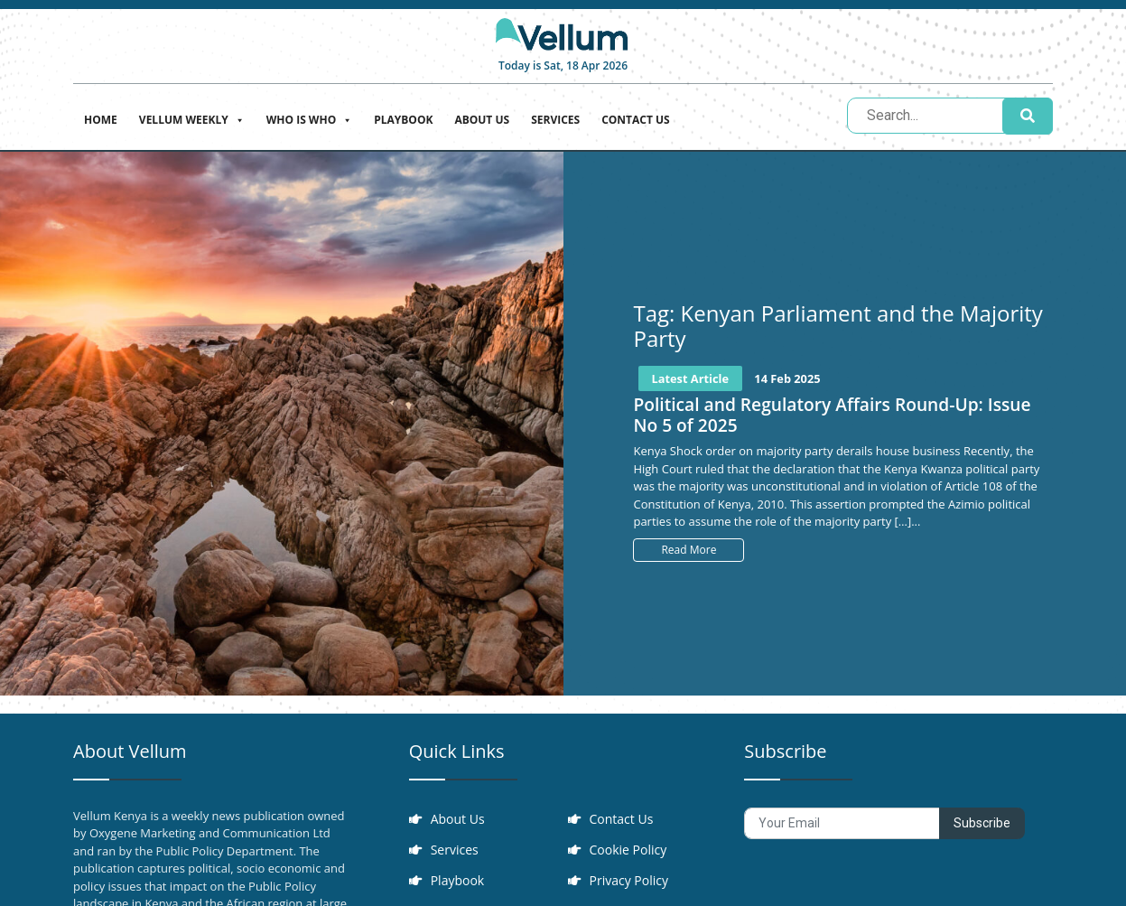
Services (555, 119)
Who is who (309, 118)
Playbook (403, 119)
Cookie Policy (628, 849)
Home (100, 119)
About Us (481, 119)
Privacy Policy (629, 880)
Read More (688, 549)
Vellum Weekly (192, 118)
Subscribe (982, 823)
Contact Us (635, 119)
